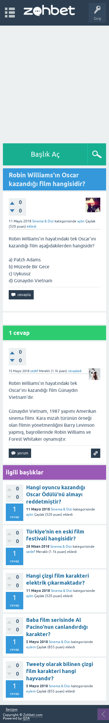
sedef (30, 552)
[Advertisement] (54, 83)
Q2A (26, 718)
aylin (29, 515)
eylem (31, 647)
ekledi (31, 226)
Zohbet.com (32, 715)
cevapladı (75, 371)
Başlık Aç (45, 154)
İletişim (11, 710)
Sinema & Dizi (43, 221)
